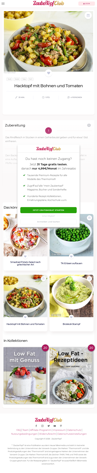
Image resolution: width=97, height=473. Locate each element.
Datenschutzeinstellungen (72, 434)
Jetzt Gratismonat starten (48, 210)
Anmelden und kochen (48, 222)
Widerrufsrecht (47, 434)
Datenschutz (74, 430)
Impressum (59, 430)
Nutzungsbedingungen (24, 434)
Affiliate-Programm (40, 430)
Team (26, 430)
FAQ (18, 430)
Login (86, 4)
